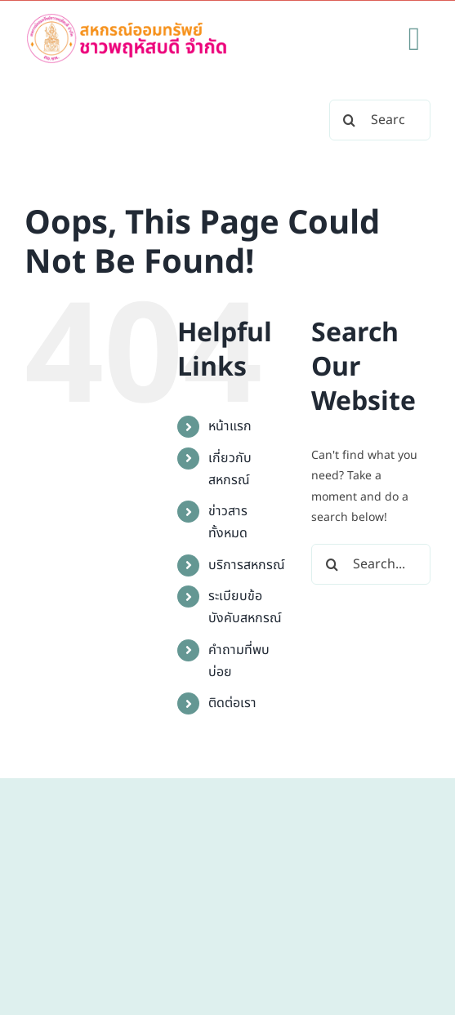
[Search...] (379, 120)
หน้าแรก (230, 426)
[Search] (349, 120)
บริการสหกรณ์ (246, 565)
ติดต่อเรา (232, 703)
